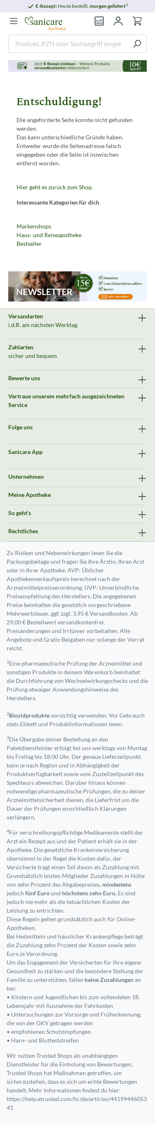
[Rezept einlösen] (99, 21)
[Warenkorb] (137, 21)
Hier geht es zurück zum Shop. (55, 187)
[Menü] (13, 21)
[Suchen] (137, 44)
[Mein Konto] (118, 21)
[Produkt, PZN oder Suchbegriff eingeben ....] (68, 44)
